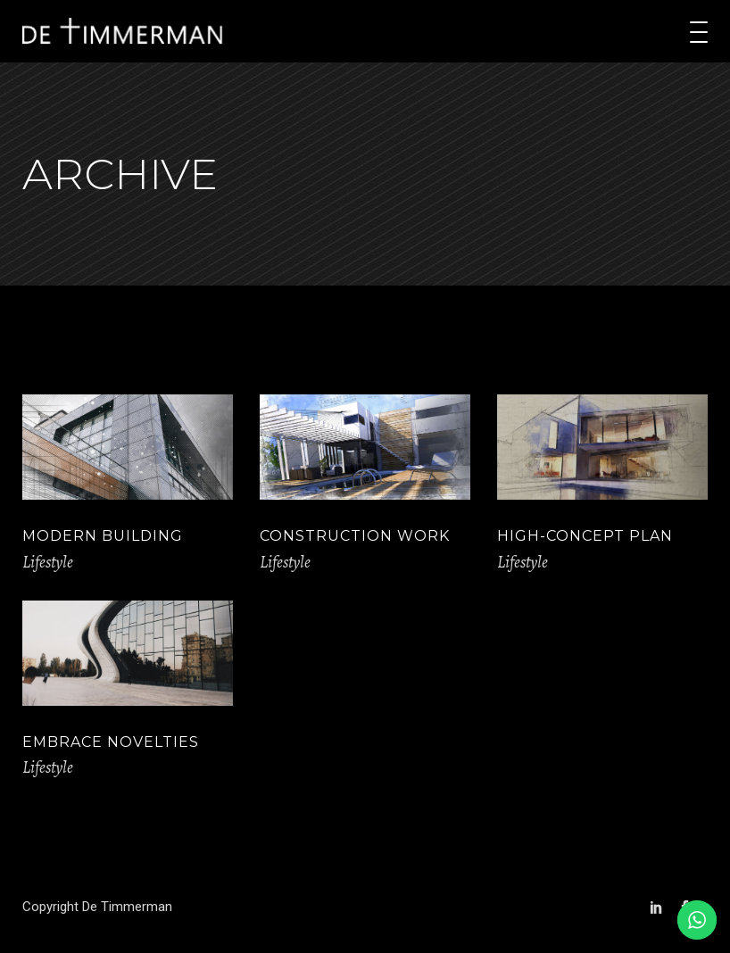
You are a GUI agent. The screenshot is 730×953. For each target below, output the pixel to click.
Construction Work (355, 535)
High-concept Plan (585, 535)
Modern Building (102, 535)
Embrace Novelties (110, 741)
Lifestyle (47, 562)
